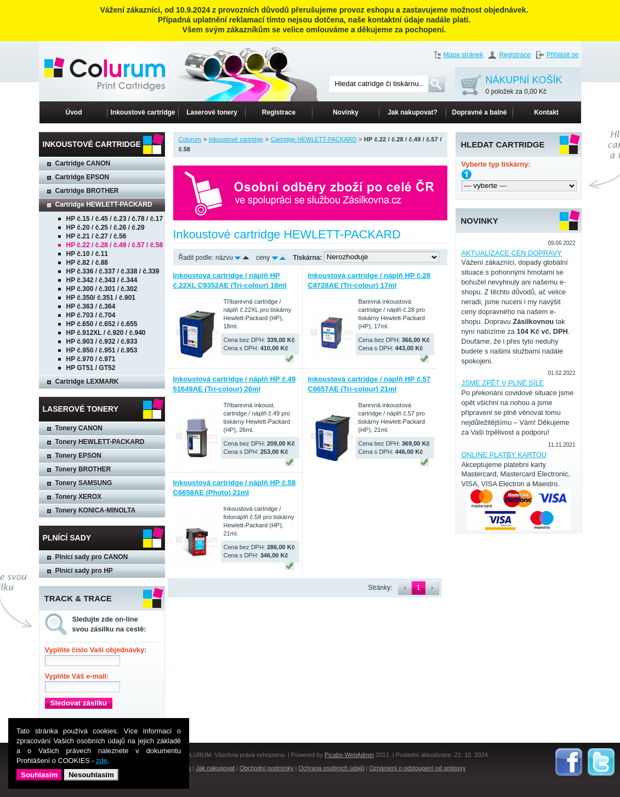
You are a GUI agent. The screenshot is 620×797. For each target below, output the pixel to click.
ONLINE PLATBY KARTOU (504, 455)
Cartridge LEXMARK (87, 381)
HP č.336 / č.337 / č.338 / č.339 (113, 271)
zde (101, 760)
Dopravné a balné (479, 112)
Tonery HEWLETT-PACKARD (100, 442)
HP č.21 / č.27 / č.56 (96, 236)
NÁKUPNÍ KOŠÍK (524, 86)
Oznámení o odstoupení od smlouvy (417, 768)
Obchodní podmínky (266, 768)
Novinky (346, 112)
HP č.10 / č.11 (87, 254)
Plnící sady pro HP (84, 570)
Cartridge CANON (83, 163)
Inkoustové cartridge (142, 112)
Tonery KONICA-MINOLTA (95, 510)
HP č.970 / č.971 (91, 359)
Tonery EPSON (78, 455)
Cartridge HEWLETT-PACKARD (103, 204)
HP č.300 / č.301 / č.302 (102, 289)
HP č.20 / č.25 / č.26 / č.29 (105, 227)
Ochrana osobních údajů (332, 768)
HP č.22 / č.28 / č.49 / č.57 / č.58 (114, 245)
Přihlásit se (563, 55)
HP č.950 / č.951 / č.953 (102, 350)
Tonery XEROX (78, 496)
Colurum (190, 139)
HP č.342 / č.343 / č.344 (102, 280)
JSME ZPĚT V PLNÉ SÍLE (503, 383)
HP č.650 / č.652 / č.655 (102, 324)
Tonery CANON (79, 428)
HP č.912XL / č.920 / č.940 (106, 333)
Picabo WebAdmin (349, 755)
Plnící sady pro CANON (91, 557)
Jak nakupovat (215, 768)
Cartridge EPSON (82, 177)
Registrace (514, 55)
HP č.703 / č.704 (91, 315)
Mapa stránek (463, 55)
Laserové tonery (211, 112)
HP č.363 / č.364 (91, 306)
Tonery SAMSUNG (83, 483)
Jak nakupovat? (412, 112)
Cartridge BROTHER (87, 191)
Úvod (74, 112)
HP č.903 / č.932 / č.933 (102, 341)
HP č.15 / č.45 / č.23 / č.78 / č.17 (114, 219)
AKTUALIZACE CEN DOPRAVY (512, 253)
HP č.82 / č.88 (87, 262)
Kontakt (546, 112)
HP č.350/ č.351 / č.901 (101, 297)
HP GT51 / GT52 (91, 368)
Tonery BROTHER (83, 469)
